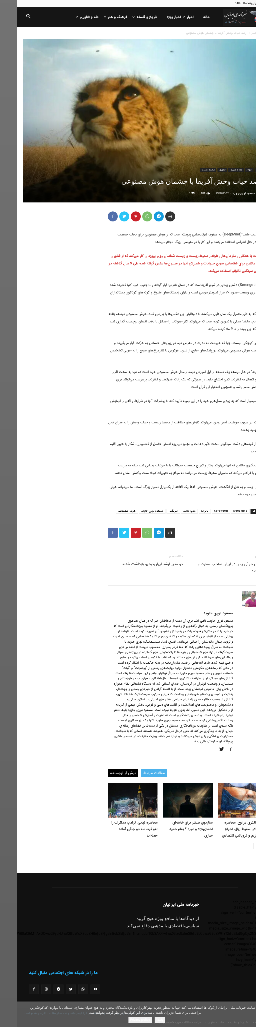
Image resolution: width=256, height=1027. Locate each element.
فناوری (205, 170)
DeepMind (223, 511)
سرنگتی (156, 511)
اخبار (171, 17)
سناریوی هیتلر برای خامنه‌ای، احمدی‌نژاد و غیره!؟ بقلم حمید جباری (174, 829)
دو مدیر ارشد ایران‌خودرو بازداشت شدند (135, 564)
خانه (189, 17)
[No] (249, 1014)
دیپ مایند (172, 511)
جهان (232, 170)
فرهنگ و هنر (99, 17)
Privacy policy (123, 1020)
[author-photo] (235, 606)
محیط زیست (191, 170)
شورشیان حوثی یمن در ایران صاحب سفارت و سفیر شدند (215, 567)
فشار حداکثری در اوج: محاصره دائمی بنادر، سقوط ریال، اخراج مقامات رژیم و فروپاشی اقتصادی (227, 829)
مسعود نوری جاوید (227, 193)
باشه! (142, 1020)
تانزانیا (187, 511)
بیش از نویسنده (105, 773)
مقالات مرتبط (137, 773)
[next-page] (239, 846)
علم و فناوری (70, 17)
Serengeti (203, 511)
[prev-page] (247, 846)
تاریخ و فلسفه (128, 17)
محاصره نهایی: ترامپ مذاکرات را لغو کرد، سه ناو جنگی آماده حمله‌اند (117, 829)
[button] (11, 17)
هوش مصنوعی (109, 511)
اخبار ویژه (157, 17)
